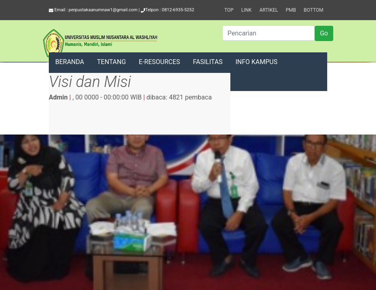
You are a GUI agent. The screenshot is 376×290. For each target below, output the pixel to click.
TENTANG (111, 62)
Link (246, 10)
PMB (291, 10)
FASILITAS (207, 62)
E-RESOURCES (159, 62)
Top (229, 10)
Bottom (314, 10)
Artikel (268, 10)
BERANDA (69, 62)
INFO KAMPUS (257, 62)
